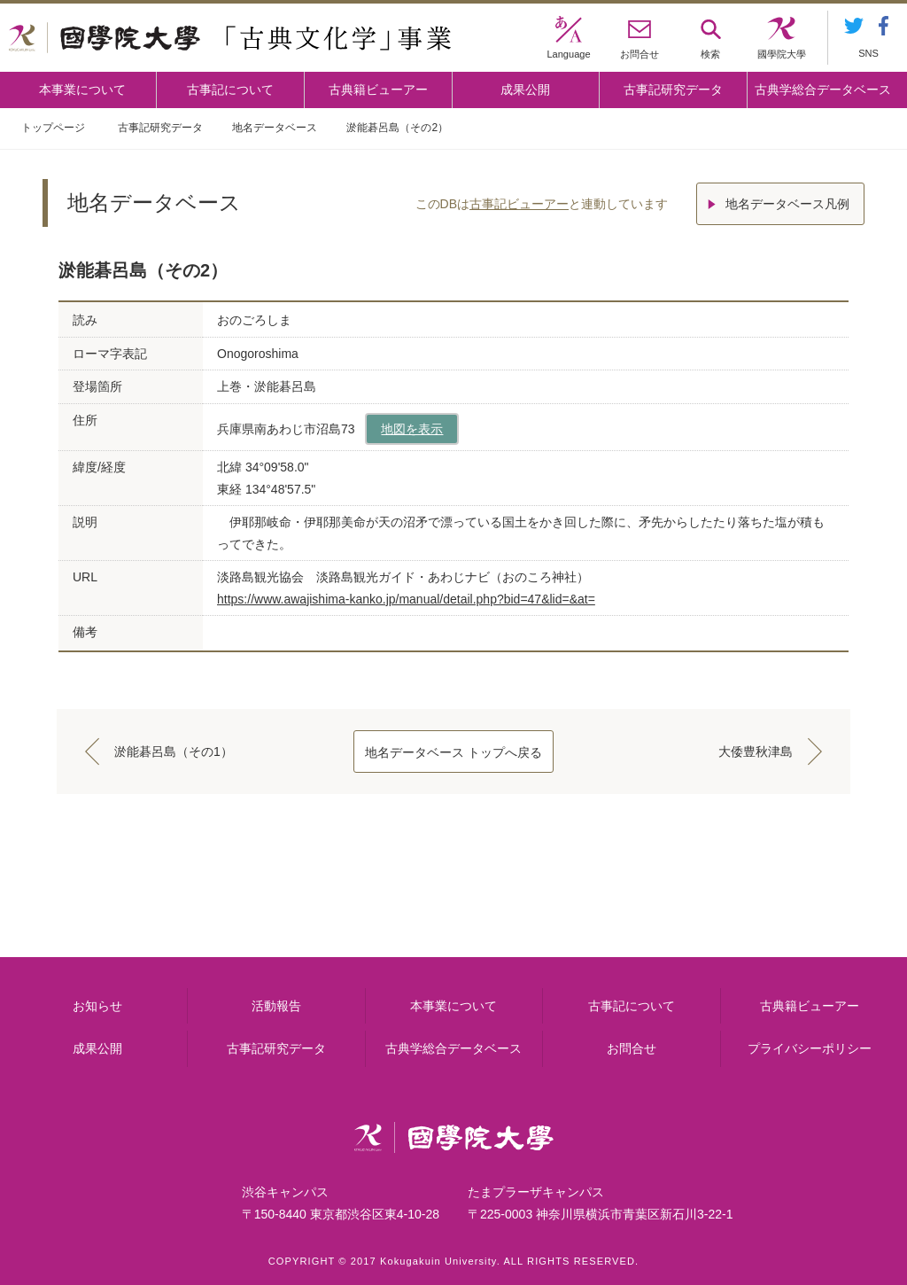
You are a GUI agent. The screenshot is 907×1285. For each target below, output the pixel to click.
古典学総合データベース (823, 89)
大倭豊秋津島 (755, 751)
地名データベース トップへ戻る (453, 752)
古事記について (230, 89)
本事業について (82, 89)
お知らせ (97, 1006)
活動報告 (276, 1006)
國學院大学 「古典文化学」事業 (230, 38)
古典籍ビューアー (378, 89)
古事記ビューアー (519, 204)
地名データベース (274, 127)
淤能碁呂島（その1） (173, 751)
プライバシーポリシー (810, 1048)
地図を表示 (412, 429)
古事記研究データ (673, 89)
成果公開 (525, 89)
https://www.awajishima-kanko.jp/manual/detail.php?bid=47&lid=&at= (406, 599)
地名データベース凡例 (787, 204)
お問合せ (631, 1048)
